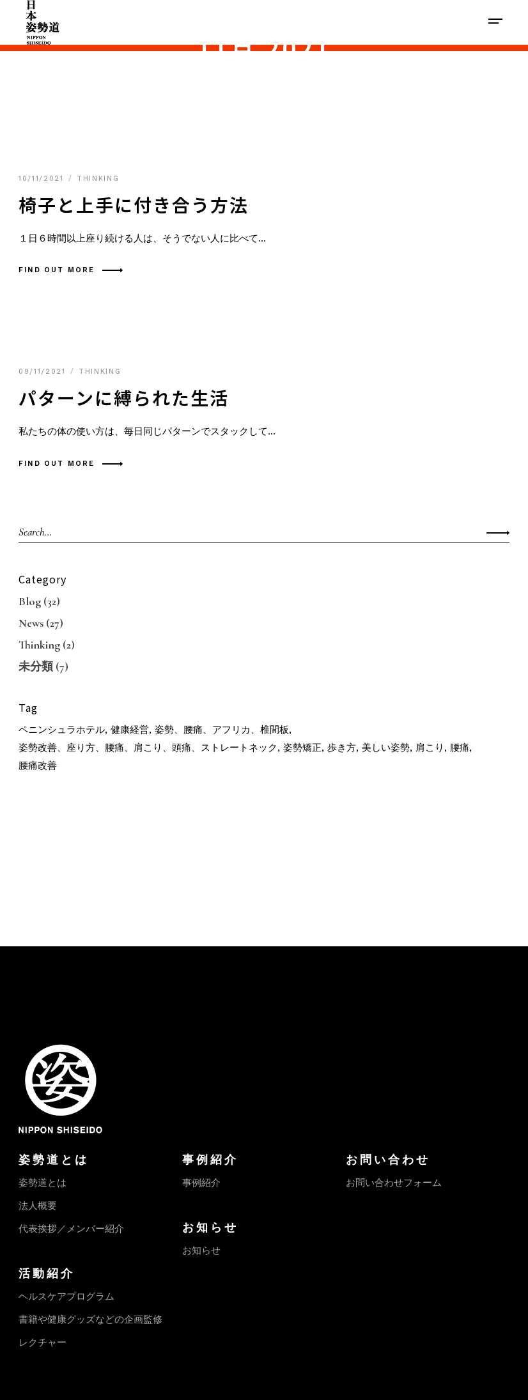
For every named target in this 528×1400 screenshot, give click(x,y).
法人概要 (38, 1206)
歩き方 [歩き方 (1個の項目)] (341, 747)
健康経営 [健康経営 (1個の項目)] (130, 729)
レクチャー (42, 1342)
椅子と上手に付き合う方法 (134, 204)
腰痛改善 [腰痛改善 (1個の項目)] (38, 765)
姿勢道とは (42, 1182)
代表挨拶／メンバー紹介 (71, 1229)
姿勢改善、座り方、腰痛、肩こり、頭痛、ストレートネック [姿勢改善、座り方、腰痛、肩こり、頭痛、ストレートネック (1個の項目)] (148, 747)
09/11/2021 (44, 371)
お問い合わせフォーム (394, 1182)
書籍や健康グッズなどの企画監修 (90, 1319)
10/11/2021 (43, 178)
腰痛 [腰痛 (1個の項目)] (459, 747)
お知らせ (201, 1250)
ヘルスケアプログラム (66, 1296)
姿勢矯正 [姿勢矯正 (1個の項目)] (302, 747)
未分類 (36, 666)
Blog (30, 601)
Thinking (98, 178)
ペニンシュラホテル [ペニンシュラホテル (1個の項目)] (62, 729)
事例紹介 (201, 1182)
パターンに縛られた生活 (124, 397)
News (31, 623)
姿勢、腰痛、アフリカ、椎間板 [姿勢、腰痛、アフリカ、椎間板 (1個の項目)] (222, 729)
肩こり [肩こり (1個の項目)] (429, 747)
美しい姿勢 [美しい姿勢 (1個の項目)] (386, 747)
